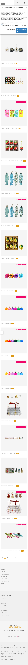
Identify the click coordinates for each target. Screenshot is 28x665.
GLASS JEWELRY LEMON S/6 (9, 258)
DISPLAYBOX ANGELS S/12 (9, 518)
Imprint (4, 605)
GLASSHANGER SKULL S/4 (9, 290)
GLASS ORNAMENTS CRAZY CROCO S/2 (12, 550)
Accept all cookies (21, 31)
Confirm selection (21, 29)
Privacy (4, 603)
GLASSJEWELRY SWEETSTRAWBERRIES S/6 (13, 160)
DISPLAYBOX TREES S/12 (8, 420)
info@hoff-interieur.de (14, 627)
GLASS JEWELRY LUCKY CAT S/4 (10, 128)
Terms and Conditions (7, 601)
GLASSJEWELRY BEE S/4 (9, 63)
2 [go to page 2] (7, 557)
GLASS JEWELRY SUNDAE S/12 (10, 95)
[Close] (25, 7)
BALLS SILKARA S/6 (7, 323)
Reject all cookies (10, 29)
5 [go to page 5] (15, 557)
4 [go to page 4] (12, 557)
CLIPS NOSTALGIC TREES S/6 (10, 485)
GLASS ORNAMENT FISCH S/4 (10, 193)
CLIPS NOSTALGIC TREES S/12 (10, 453)
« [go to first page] (2, 557)
